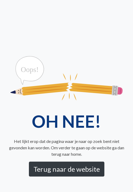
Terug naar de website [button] (66, 169)
